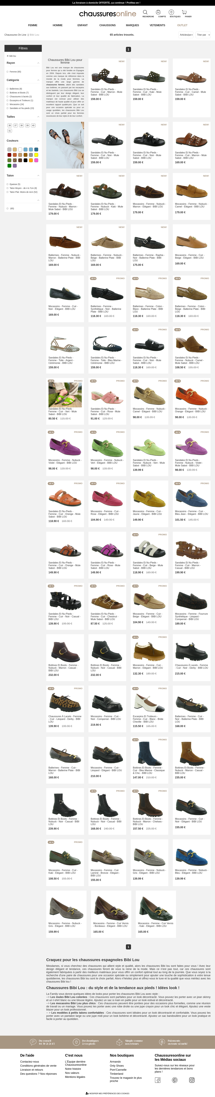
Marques (132, 25)
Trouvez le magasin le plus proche (126, 1079)
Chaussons (107, 25)
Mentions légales (75, 1076)
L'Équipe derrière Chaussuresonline (76, 1063)
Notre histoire (73, 1068)
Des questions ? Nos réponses (38, 1073)
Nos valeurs (72, 1072)
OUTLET (182, 25)
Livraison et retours (31, 1069)
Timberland (116, 1073)
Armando (115, 1061)
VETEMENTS (157, 25)
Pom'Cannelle (118, 1069)
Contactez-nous (29, 1061)
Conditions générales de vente (38, 1065)
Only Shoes (117, 1065)
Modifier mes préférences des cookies (107, 1093)
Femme (32, 25)
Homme (58, 25)
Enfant (83, 25)
